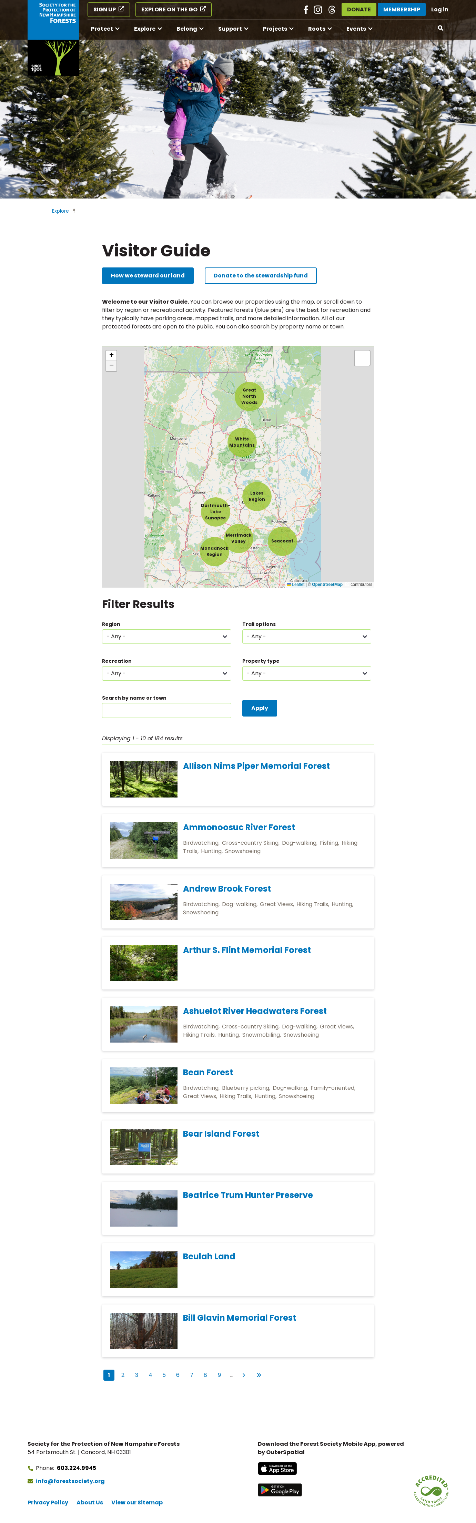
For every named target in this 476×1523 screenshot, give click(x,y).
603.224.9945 (76, 1468)
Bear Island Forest (221, 1133)
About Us (90, 1502)
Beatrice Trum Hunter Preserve (248, 1195)
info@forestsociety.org (70, 1481)
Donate (359, 9)
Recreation (117, 661)
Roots (316, 29)
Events (356, 29)
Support (230, 29)
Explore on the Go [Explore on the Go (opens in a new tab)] (169, 9)
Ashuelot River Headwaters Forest (255, 1011)
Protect (102, 29)
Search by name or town (134, 697)
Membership (401, 9)
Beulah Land (209, 1256)
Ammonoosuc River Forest (239, 827)
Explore (144, 29)
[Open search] (441, 28)
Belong (186, 29)
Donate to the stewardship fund (261, 276)
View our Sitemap (137, 1502)
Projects (275, 29)
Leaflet (295, 584)
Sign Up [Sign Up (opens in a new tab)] (104, 9)
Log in (439, 9)
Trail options (259, 624)
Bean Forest (208, 1072)
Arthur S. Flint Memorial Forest (247, 950)
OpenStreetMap (327, 584)
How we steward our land (148, 276)
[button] (215, 512)
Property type (261, 661)
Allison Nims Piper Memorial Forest (256, 766)
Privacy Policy (48, 1502)
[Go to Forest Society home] (53, 38)
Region (111, 624)
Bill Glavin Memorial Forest (239, 1317)
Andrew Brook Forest (227, 888)
